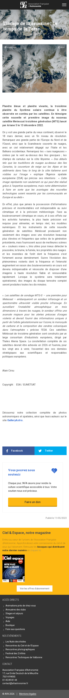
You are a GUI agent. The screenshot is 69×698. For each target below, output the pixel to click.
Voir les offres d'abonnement (34, 588)
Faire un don (33, 502)
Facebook (17, 450)
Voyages (10, 617)
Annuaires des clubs (16, 609)
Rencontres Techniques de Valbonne (24, 657)
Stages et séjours (14, 613)
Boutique (10, 625)
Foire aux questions (15, 629)
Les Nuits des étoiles (16, 641)
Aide (8, 621)
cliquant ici (35, 550)
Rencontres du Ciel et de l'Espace (22, 645)
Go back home (34, 5)
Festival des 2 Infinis (15, 653)
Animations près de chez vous (21, 605)
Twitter (49, 450)
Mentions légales (27, 694)
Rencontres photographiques (20, 649)
